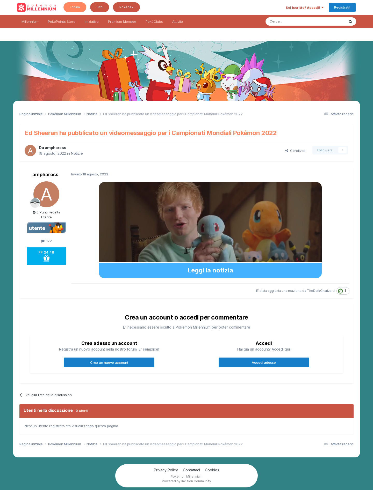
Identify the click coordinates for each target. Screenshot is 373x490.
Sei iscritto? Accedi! (305, 7)
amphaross (55, 147)
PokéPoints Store (61, 21)
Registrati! (342, 7)
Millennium (30, 21)
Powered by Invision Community (186, 481)
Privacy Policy (166, 470)
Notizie (77, 153)
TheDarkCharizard (321, 291)
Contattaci (191, 470)
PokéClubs (154, 21)
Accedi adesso (264, 362)
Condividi (295, 151)
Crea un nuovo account (109, 362)
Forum (75, 7)
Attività (177, 21)
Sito (100, 7)
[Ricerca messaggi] (293, 21)
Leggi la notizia (210, 270)
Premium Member (122, 21)
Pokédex (126, 7)
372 (46, 241)
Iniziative (92, 21)
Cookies (212, 470)
